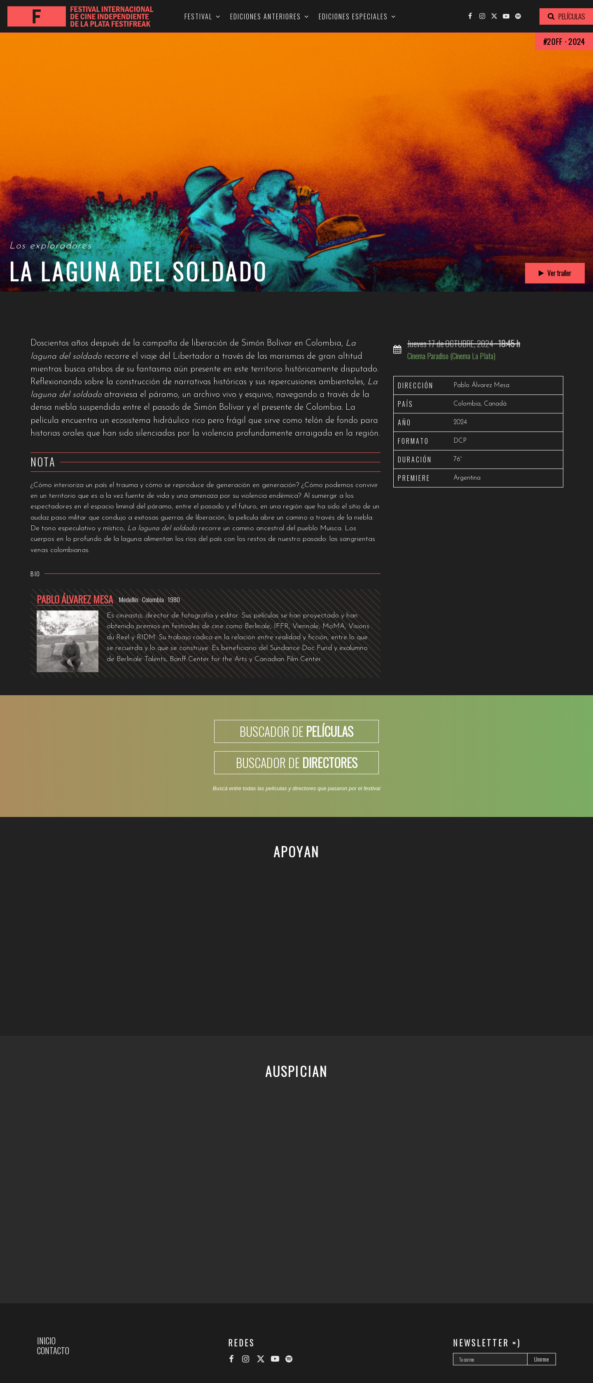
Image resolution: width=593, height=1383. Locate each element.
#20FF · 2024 (564, 41)
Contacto (53, 1350)
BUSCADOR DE (296, 731)
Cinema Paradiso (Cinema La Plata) (451, 355)
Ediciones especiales (353, 16)
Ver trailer (555, 273)
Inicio (46, 1340)
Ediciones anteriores (265, 16)
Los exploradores (50, 246)
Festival (198, 16)
